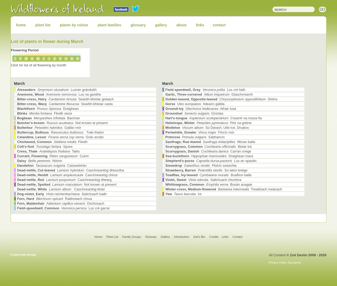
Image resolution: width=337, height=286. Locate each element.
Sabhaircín (195, 137)
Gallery (165, 236)
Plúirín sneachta (200, 165)
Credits (214, 236)
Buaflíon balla (208, 175)
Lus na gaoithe (59, 94)
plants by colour (74, 25)
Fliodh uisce (44, 113)
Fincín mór (199, 132)
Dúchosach (60, 203)
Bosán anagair (208, 184)
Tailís (48, 151)
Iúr (183, 194)
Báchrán (48, 118)
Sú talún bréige (206, 170)
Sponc (45, 147)
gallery (161, 25)
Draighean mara (209, 156)
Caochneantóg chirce (67, 175)
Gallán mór (49, 128)
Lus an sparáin (210, 161)
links (200, 25)
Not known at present (62, 123)
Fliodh (52, 142)
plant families (109, 25)
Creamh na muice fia (213, 118)
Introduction (181, 236)
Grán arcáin (60, 137)
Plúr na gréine (208, 123)
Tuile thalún (60, 132)
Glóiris (221, 99)
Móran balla (210, 142)
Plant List (112, 236)
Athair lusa (200, 109)
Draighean (48, 109)
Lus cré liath (205, 90)
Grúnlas (194, 113)
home (21, 25)
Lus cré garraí (63, 208)
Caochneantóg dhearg (64, 180)
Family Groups (131, 236)
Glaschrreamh (209, 94)
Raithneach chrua (54, 199)
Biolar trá (208, 147)
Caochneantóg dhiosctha (70, 170)
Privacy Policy (278, 262)
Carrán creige (208, 151)
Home (98, 236)
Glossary (150, 236)
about (181, 25)
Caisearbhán (52, 165)
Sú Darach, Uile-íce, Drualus (207, 128)
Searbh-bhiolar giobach (65, 99)
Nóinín (39, 161)
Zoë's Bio (199, 236)
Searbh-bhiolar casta (65, 104)
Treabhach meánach (223, 189)
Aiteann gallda (195, 104)
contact (219, 25)
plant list (43, 25)
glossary (138, 25)
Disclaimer (294, 262)
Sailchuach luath (62, 194)
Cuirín (53, 156)
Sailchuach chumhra (203, 180)
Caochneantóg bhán (61, 189)
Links (225, 236)
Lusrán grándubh (57, 90)
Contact (237, 236)
